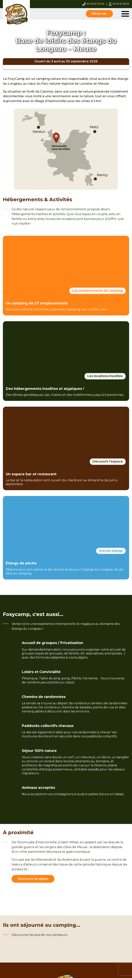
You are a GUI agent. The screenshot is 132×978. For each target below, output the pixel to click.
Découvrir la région (33, 879)
